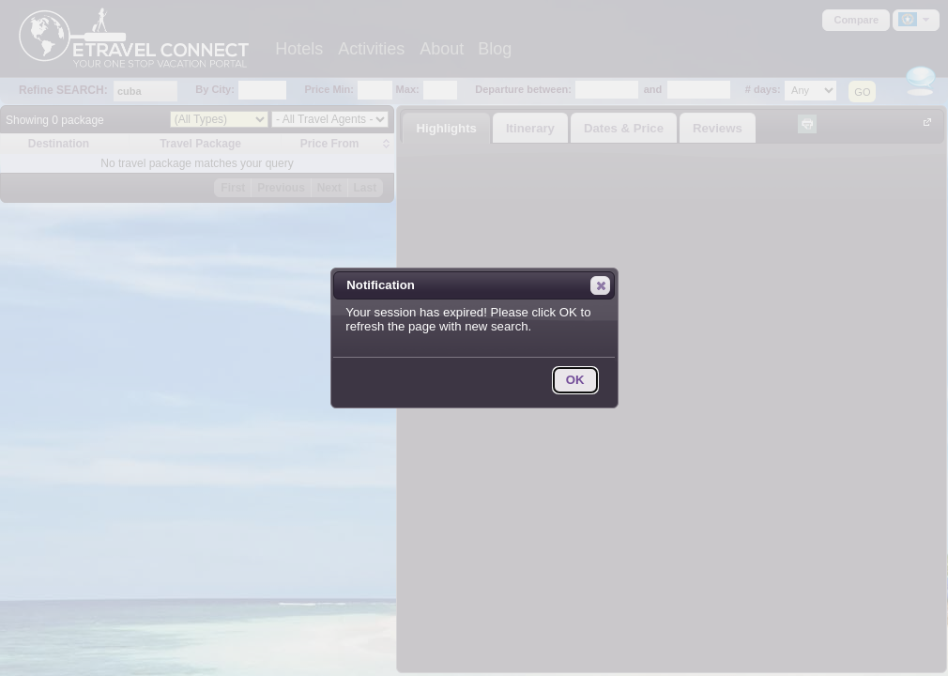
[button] (600, 285)
